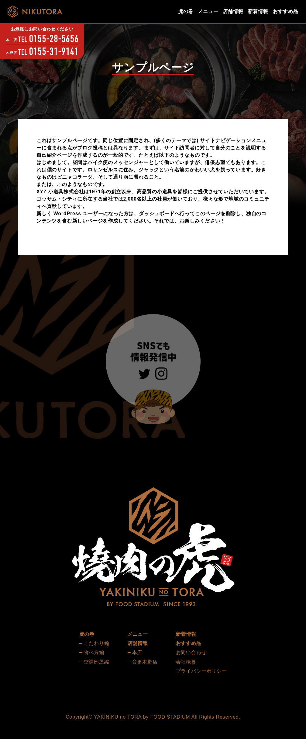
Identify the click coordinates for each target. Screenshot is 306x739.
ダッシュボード (157, 213)
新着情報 (258, 11)
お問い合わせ (191, 652)
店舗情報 (233, 11)
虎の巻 (185, 11)
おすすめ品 (285, 11)
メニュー (208, 11)
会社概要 (186, 661)
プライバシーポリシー (201, 671)
